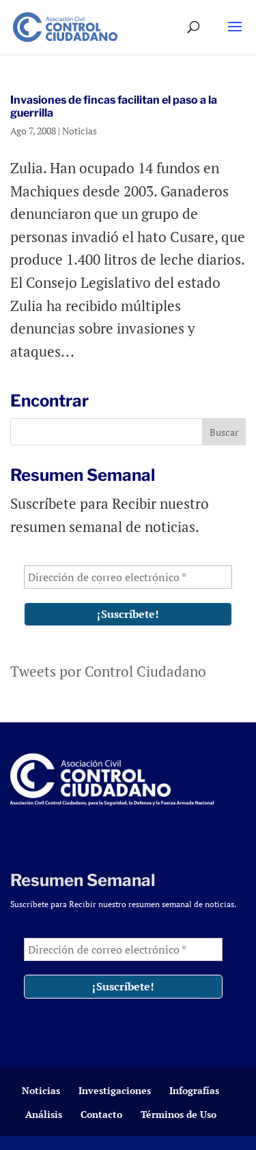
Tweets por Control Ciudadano (108, 671)
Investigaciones (115, 1090)
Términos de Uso (178, 1114)
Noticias (79, 130)
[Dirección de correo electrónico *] (128, 577)
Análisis (43, 1114)
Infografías (194, 1090)
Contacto (101, 1114)
